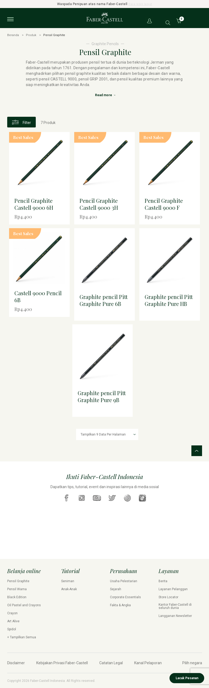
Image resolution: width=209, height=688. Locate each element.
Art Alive (13, 621)
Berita (163, 580)
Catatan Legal (111, 662)
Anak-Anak (69, 588)
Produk (31, 35)
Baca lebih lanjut (140, 4)
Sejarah (115, 588)
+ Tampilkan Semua (21, 637)
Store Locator (168, 596)
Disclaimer (16, 662)
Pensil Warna (17, 588)
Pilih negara (192, 662)
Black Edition (16, 596)
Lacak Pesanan (187, 678)
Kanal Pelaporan (148, 662)
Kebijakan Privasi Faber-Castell (62, 662)
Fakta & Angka (120, 605)
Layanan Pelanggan (173, 588)
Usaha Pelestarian (123, 580)
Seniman (67, 580)
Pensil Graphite (18, 580)
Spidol (11, 629)
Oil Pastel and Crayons (24, 605)
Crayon (12, 613)
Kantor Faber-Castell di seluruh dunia (175, 606)
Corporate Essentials (125, 596)
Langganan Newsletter (175, 615)
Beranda (13, 35)
